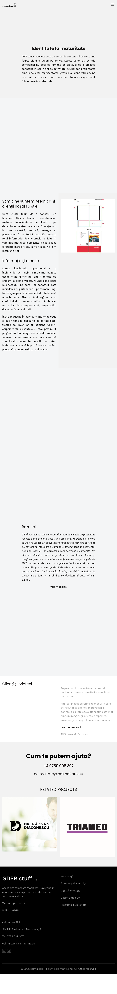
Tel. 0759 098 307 (13, 955)
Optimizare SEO (70, 915)
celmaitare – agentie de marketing (51, 988)
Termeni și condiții (13, 921)
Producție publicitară (74, 922)
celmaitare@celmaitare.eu (58, 790)
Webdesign (67, 893)
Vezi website (58, 601)
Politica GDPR (10, 928)
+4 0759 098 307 (58, 782)
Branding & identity (73, 900)
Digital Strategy (70, 908)
